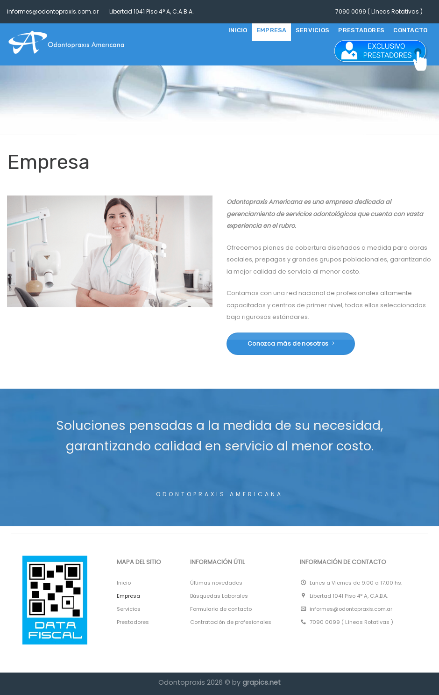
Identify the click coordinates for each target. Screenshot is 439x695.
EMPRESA (271, 30)
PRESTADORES (361, 30)
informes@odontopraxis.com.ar (53, 11)
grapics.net (261, 682)
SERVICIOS (312, 30)
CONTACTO (410, 30)
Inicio (238, 30)
